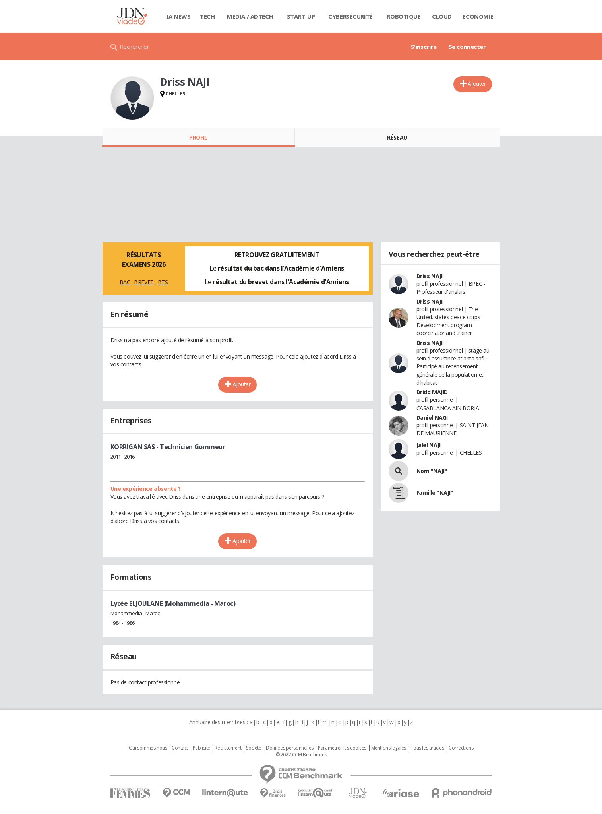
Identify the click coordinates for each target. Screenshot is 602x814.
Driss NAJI (429, 276)
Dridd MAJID (432, 392)
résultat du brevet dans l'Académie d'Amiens (281, 281)
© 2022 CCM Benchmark (301, 755)
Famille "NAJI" (434, 492)
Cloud (442, 16)
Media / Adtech (250, 16)
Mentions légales (388, 748)
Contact (180, 748)
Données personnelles (290, 748)
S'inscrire (424, 46)
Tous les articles (427, 748)
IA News (178, 16)
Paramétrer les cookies (342, 748)
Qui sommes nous (148, 748)
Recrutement (228, 748)
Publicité (201, 748)
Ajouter (477, 83)
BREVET (143, 282)
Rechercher (134, 46)
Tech (207, 16)
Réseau (397, 137)
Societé (253, 748)
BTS (163, 282)
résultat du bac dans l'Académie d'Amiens (281, 268)
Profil (198, 137)
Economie (478, 16)
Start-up (301, 16)
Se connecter (467, 46)
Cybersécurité (350, 16)
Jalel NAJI (428, 445)
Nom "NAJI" (431, 471)
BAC (125, 282)
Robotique (403, 16)
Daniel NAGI (432, 417)
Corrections (461, 748)
